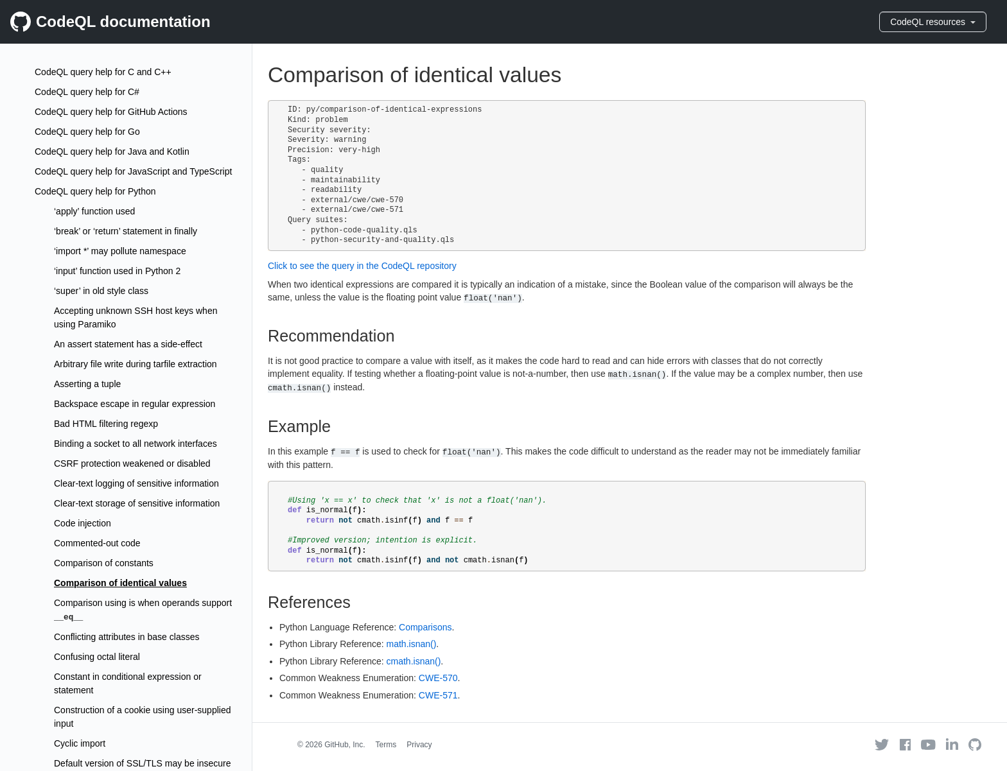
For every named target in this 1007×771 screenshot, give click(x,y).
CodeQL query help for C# (87, 92)
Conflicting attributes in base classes (126, 637)
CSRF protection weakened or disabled (132, 463)
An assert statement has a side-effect (128, 344)
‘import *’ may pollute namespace (120, 251)
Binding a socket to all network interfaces (135, 443)
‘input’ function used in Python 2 (117, 271)
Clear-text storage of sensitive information (137, 503)
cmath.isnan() (414, 661)
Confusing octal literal (97, 657)
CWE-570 (438, 678)
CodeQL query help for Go (87, 131)
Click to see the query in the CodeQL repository (362, 266)
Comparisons (425, 627)
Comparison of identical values (120, 583)
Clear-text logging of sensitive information (136, 483)
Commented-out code (97, 543)
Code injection (82, 523)
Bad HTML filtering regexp (106, 424)
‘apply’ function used (94, 211)
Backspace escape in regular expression (134, 404)
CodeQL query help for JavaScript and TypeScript (133, 171)
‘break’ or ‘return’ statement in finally (125, 231)
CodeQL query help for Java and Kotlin (112, 151)
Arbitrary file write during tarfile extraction (135, 364)
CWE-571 (438, 695)
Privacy (419, 744)
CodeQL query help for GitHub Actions (111, 112)
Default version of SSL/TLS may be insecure (142, 763)
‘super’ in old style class (101, 291)
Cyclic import (79, 743)
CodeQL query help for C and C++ (103, 72)
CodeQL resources (933, 22)
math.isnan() (412, 644)
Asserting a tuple (87, 384)
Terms (386, 744)
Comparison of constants (103, 563)
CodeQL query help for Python (95, 191)
